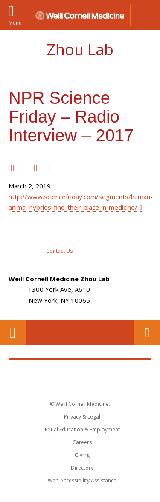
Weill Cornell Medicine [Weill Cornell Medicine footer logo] (80, 373)
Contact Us (147, 332)
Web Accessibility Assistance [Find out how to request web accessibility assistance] (82, 480)
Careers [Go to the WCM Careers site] (82, 442)
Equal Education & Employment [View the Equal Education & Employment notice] (82, 429)
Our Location (13, 332)
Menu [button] (15, 22)
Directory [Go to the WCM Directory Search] (82, 467)
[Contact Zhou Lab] (59, 241)
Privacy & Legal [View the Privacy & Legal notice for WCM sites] (82, 416)
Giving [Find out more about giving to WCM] (82, 455)
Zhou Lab (80, 49)
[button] (145, 15)
